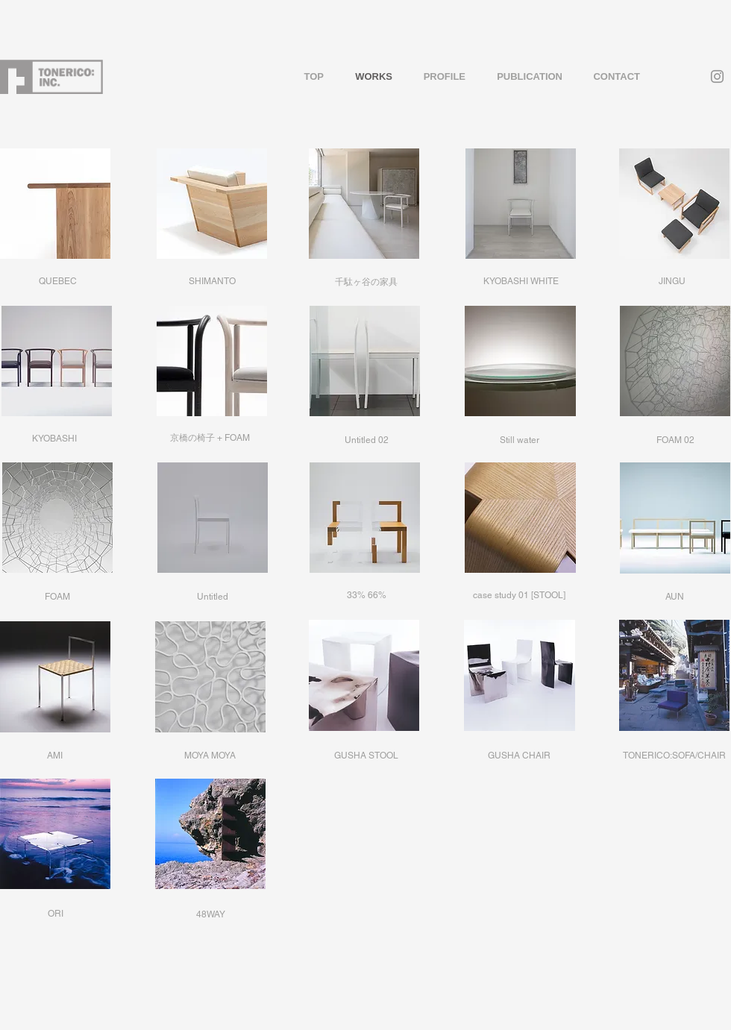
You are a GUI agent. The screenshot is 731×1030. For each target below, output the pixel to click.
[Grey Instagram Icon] (717, 76)
